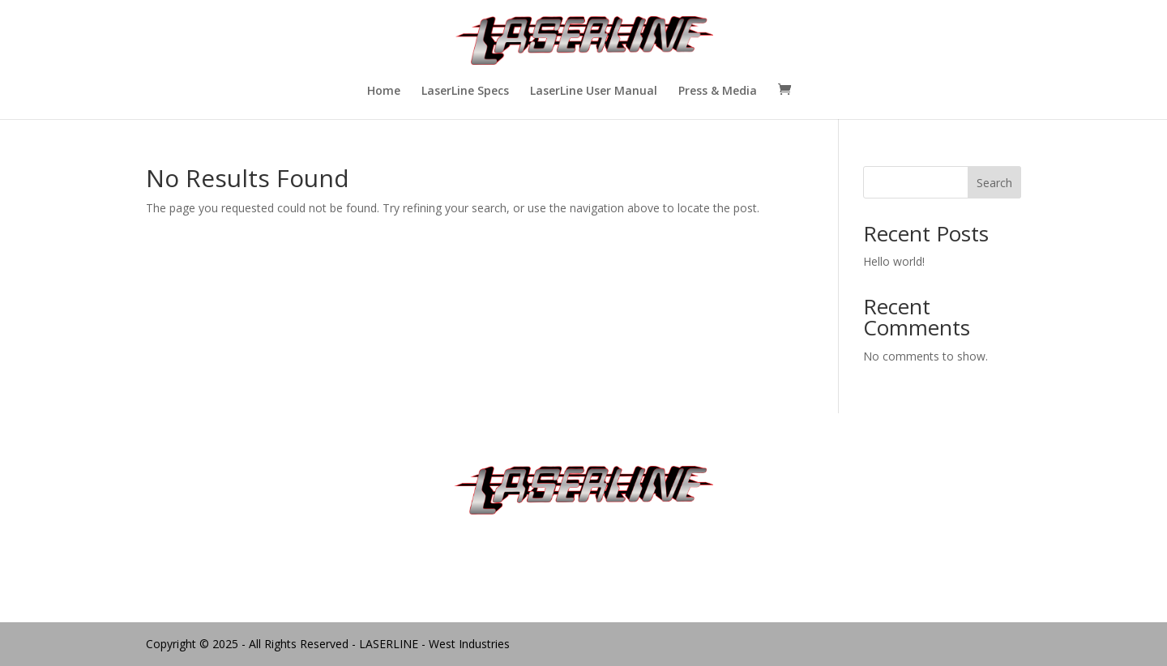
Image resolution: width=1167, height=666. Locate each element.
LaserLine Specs (465, 91)
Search (994, 182)
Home (383, 91)
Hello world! (894, 261)
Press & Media (717, 91)
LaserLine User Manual (593, 91)
